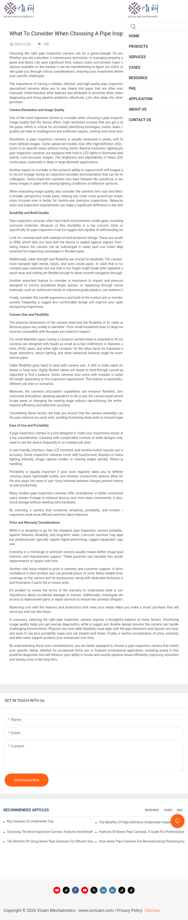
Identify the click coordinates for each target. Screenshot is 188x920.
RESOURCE (152, 810)
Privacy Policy (130, 910)
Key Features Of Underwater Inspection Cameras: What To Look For (30, 821)
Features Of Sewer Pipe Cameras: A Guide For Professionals (142, 832)
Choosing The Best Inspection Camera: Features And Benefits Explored (50, 832)
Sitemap (151, 910)
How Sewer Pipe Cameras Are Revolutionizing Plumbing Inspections (142, 841)
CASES (168, 810)
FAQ (179, 810)
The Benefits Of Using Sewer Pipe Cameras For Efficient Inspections (50, 841)
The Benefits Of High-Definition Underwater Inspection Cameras (142, 822)
